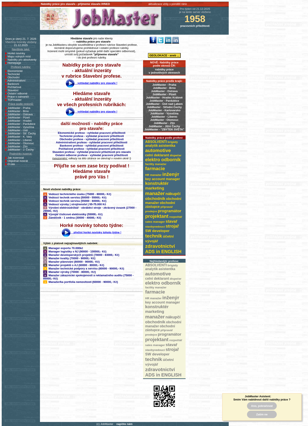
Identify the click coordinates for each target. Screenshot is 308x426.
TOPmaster (15, 99)
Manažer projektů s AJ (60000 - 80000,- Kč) (73, 265)
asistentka (167, 145)
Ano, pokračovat (262, 405)
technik (153, 236)
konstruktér (157, 183)
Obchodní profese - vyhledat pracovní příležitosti (92, 139)
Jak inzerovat (17, 157)
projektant (157, 216)
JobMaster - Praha (164, 84)
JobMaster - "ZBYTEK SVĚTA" (164, 129)
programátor (169, 211)
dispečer (176, 155)
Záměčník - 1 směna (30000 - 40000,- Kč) (72, 217)
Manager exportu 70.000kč (63, 248)
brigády (173, 142)
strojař (172, 226)
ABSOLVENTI (156, 142)
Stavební (14, 90)
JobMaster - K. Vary (21, 136)
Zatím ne (261, 414)
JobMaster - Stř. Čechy (23, 133)
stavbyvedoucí (155, 226)
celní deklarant (157, 155)
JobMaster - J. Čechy (22, 149)
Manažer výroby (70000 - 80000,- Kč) (69, 272)
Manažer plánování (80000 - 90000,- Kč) (71, 261)
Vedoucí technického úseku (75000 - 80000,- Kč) (77, 194)
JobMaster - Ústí (19, 130)
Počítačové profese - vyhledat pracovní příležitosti (92, 148)
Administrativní (17, 80)
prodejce (151, 211)
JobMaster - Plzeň (164, 94)
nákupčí (173, 193)
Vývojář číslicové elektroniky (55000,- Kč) (73, 214)
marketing (154, 188)
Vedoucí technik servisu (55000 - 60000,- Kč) (74, 200)
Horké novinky (17, 53)
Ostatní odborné (19, 93)
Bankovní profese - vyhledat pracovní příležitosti (91, 145)
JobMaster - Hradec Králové (164, 97)
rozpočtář (175, 216)
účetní (168, 236)
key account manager (162, 179)
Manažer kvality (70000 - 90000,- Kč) (69, 258)
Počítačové (16, 87)
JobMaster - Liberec (164, 116)
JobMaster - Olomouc (164, 119)
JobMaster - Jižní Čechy (164, 126)
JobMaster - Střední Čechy (164, 107)
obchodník (155, 198)
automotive (158, 150)
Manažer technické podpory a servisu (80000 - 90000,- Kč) (83, 268)
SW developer (157, 231)
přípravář (166, 206)
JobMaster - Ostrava (164, 91)
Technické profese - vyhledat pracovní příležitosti (91, 136)
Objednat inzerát (19, 160)
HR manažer (153, 175)
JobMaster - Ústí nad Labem (164, 103)
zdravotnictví (160, 246)
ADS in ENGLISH (163, 251)
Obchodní (15, 77)
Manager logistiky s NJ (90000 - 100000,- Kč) (74, 251)
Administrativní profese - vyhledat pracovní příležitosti (91, 142)
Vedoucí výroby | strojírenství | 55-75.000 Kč (74, 204)
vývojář (151, 241)
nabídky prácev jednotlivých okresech (164, 71)
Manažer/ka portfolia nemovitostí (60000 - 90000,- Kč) (80, 282)
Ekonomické (16, 71)
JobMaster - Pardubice (164, 100)
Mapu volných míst (20, 56)
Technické (14, 74)
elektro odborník (163, 159)
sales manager (155, 221)
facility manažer (155, 164)
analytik (151, 145)
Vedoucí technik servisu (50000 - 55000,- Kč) (74, 197)
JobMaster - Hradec (21, 120)
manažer (155, 193)
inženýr (170, 174)
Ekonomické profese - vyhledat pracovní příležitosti (91, 132)
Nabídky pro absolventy (22, 59)
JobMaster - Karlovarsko (164, 110)
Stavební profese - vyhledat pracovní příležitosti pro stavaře (91, 152)
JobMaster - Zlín (164, 123)
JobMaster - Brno (164, 88)
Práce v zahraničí (19, 96)
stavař (171, 221)
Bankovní (14, 83)
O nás (11, 164)
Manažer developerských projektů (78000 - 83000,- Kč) (81, 254)
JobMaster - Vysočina (164, 113)
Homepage (15, 62)
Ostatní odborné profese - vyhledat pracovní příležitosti (91, 155)
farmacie (155, 168)
